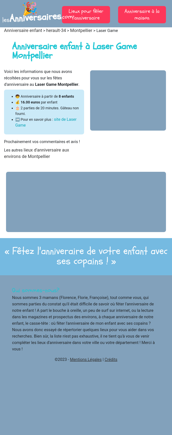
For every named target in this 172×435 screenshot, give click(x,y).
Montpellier (81, 30)
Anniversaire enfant (23, 30)
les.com (30, 14)
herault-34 (56, 30)
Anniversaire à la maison (142, 14)
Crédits (111, 359)
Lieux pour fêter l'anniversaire (86, 14)
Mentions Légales (86, 359)
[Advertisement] (128, 100)
